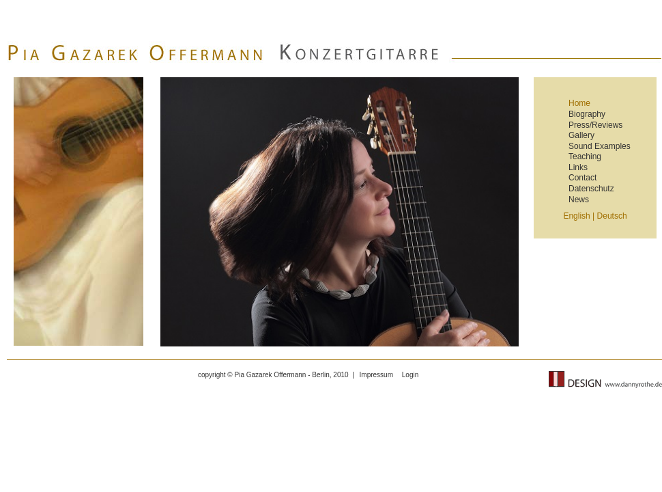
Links (578, 167)
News (579, 199)
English (576, 216)
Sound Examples (600, 146)
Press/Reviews (595, 125)
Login (410, 375)
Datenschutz (591, 188)
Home (579, 103)
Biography (587, 114)
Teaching (585, 156)
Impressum (376, 375)
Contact (582, 177)
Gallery (581, 135)
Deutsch (612, 216)
